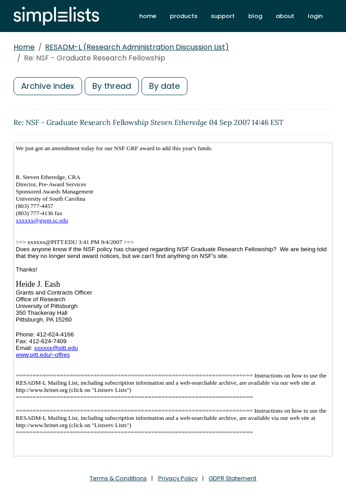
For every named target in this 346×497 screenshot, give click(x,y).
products (183, 16)
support (223, 16)
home (147, 16)
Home (24, 47)
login (315, 16)
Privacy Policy (178, 478)
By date (164, 86)
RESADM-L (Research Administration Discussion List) (137, 47)
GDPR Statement (232, 478)
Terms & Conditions (118, 478)
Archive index (47, 86)
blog (255, 16)
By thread (111, 86)
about (285, 16)
